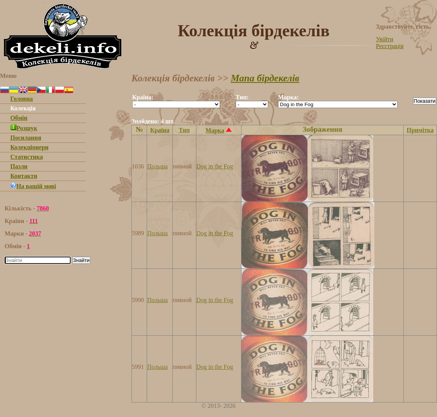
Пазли (19, 166)
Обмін (19, 118)
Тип (184, 130)
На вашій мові (33, 186)
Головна (21, 98)
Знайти (81, 260)
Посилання (25, 137)
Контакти (23, 176)
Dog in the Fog (214, 166)
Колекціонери (29, 147)
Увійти (384, 39)
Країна (159, 130)
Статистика (26, 157)
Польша (157, 166)
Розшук (23, 128)
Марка (215, 130)
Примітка (420, 130)
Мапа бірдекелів (265, 78)
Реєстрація (389, 46)
